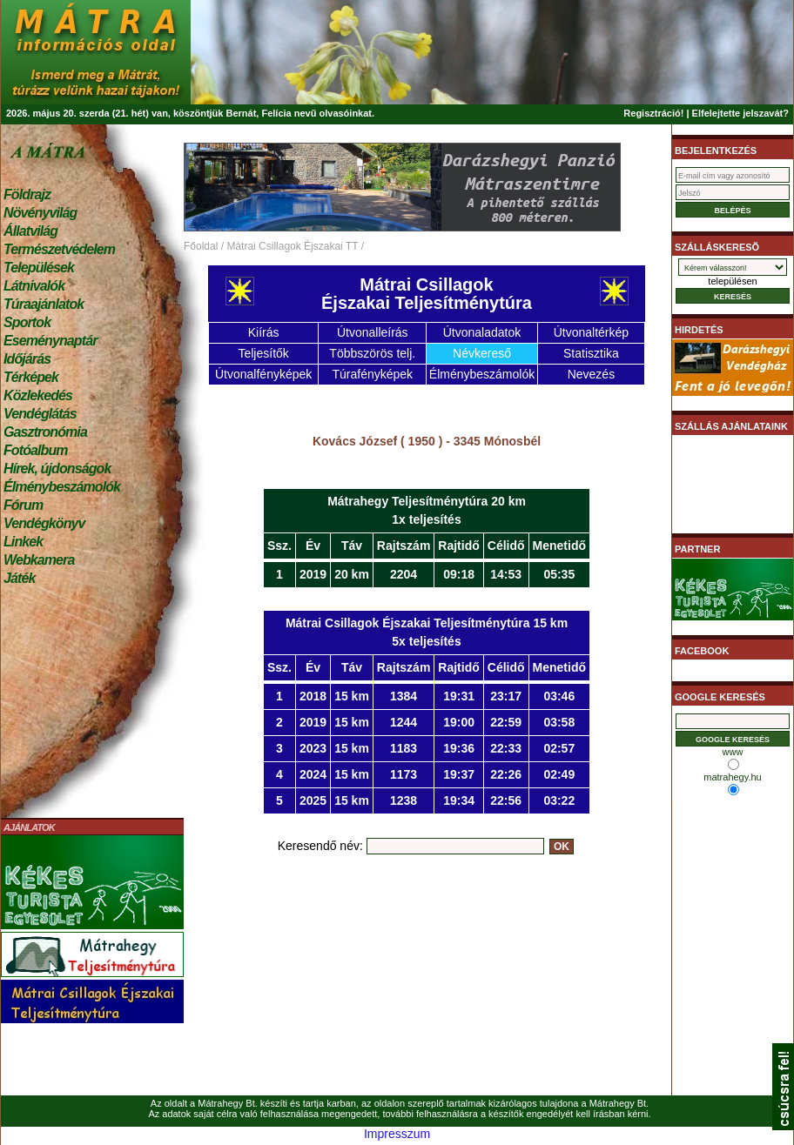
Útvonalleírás (372, 332)
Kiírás (263, 332)
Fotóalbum (35, 450)
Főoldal (201, 246)
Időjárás (26, 359)
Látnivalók (33, 285)
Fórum (23, 505)
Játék (19, 578)
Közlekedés (37, 395)
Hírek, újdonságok (57, 468)
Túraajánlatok (43, 304)
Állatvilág (30, 231)
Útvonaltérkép (591, 332)
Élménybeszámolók (61, 486)
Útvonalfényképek (263, 374)
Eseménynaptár (50, 340)
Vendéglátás (40, 413)
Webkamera (38, 559)
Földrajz (26, 194)
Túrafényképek (372, 374)
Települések (38, 267)
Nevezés (591, 374)
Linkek (23, 541)
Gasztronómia (45, 432)
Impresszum (397, 1134)
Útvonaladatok (482, 332)
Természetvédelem (59, 249)
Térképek (30, 377)
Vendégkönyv (44, 523)
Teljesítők (263, 353)
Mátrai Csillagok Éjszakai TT (292, 246)
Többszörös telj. (372, 353)
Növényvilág (40, 212)
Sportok (26, 322)
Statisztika (591, 353)
